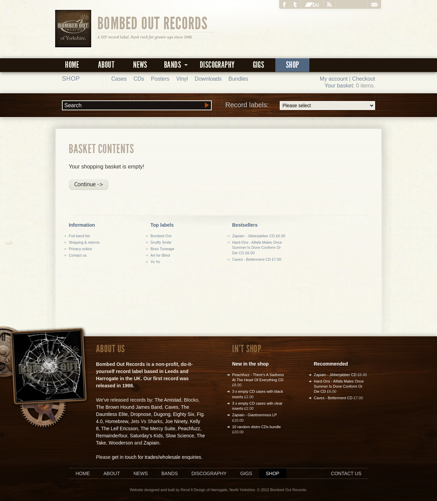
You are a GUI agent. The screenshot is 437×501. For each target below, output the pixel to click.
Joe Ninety (176, 421)
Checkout (363, 79)
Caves (171, 407)
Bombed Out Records (152, 22)
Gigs (258, 65)
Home (72, 65)
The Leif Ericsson (119, 428)
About (106, 65)
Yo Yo (155, 262)
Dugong (162, 414)
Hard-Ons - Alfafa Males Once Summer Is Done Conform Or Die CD (339, 386)
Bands (169, 473)
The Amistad (168, 400)
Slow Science (179, 435)
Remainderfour (111, 435)
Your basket (338, 85)
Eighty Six (183, 414)
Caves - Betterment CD (333, 398)
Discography (217, 65)
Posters (160, 79)
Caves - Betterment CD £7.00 (256, 259)
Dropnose (140, 414)
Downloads (208, 79)
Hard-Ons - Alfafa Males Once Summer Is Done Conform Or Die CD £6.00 (257, 247)
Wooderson (121, 443)
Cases (119, 79)
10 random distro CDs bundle (256, 427)
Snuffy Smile (161, 242)
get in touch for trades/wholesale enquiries (156, 457)
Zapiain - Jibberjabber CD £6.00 (258, 236)
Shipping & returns (84, 242)
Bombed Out (161, 236)
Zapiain (151, 443)
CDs (138, 79)
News (140, 65)
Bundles (238, 79)
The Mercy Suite (158, 428)
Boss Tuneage (162, 249)
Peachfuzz (189, 428)
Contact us (78, 255)
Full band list (79, 236)
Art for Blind (160, 255)
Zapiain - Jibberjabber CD (335, 375)
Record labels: (300, 105)
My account (334, 79)
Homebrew (116, 421)
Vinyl (182, 79)
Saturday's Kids (146, 435)
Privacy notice (80, 249)
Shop (292, 65)
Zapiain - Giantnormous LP (254, 415)
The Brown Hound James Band (129, 407)
